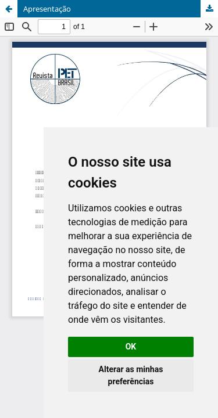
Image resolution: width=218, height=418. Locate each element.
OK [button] (131, 346)
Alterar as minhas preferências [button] (131, 375)
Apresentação (47, 8)
